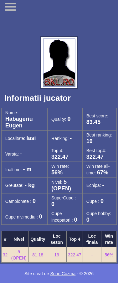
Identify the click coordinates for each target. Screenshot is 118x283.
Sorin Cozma (62, 273)
